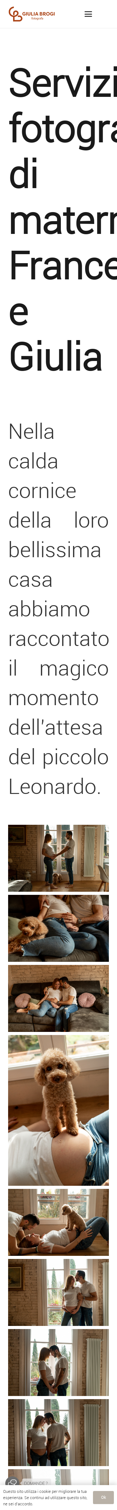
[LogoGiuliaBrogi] (32, 14)
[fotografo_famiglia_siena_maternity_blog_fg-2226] (58, 1222)
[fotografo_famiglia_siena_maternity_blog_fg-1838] (58, 858)
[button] (88, 14)
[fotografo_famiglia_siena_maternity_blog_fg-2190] (58, 1292)
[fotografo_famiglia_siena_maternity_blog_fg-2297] (58, 998)
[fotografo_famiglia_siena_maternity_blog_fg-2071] (58, 1433)
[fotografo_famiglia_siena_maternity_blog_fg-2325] (58, 928)
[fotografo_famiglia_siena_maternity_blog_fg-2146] (58, 1362)
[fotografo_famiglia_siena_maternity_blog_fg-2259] (58, 1110)
